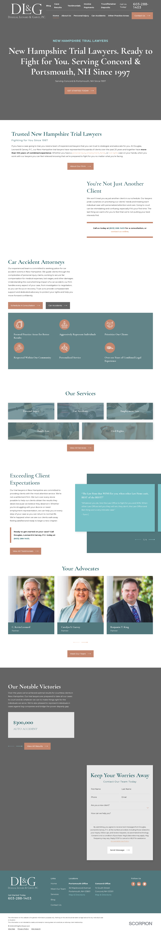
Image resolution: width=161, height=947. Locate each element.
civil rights (113, 153)
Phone (94, 821)
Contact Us (56, 929)
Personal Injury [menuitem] (81, 15)
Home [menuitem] (56, 15)
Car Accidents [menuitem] (99, 15)
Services (55, 918)
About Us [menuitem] (66, 15)
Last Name (127, 813)
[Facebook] (133, 908)
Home (54, 908)
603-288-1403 (140, 5)
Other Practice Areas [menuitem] (118, 15)
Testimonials (74, 5)
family (102, 153)
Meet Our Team (58, 913)
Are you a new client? (101, 830)
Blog (48, 5)
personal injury (79, 153)
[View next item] (152, 564)
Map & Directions (77, 919)
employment (93, 153)
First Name (96, 813)
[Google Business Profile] (144, 908)
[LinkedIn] (139, 908)
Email (124, 821)
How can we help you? (101, 838)
